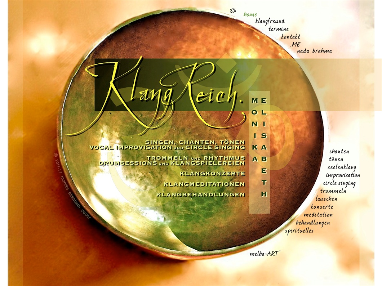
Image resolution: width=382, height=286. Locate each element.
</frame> (28, 23)
